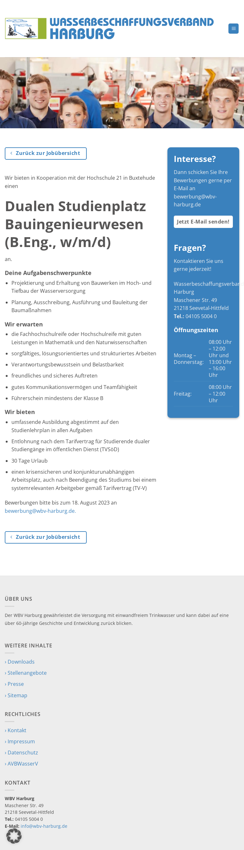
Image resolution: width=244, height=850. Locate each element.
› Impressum (20, 741)
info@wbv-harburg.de (44, 826)
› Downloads (20, 661)
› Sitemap (16, 695)
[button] (233, 28)
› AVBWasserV (21, 763)
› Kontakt (15, 730)
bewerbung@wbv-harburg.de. (40, 510)
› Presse (14, 683)
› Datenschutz (21, 752)
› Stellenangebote (26, 672)
